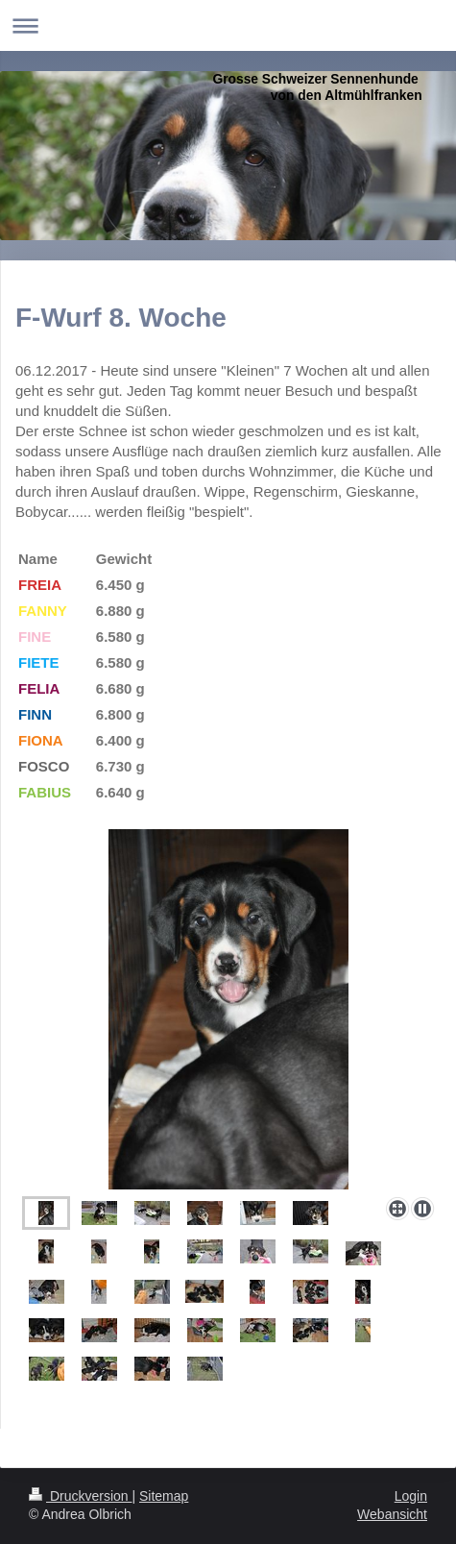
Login (411, 1496)
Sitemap (163, 1496)
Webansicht (392, 1514)
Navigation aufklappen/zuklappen (228, 25)
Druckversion (80, 1496)
